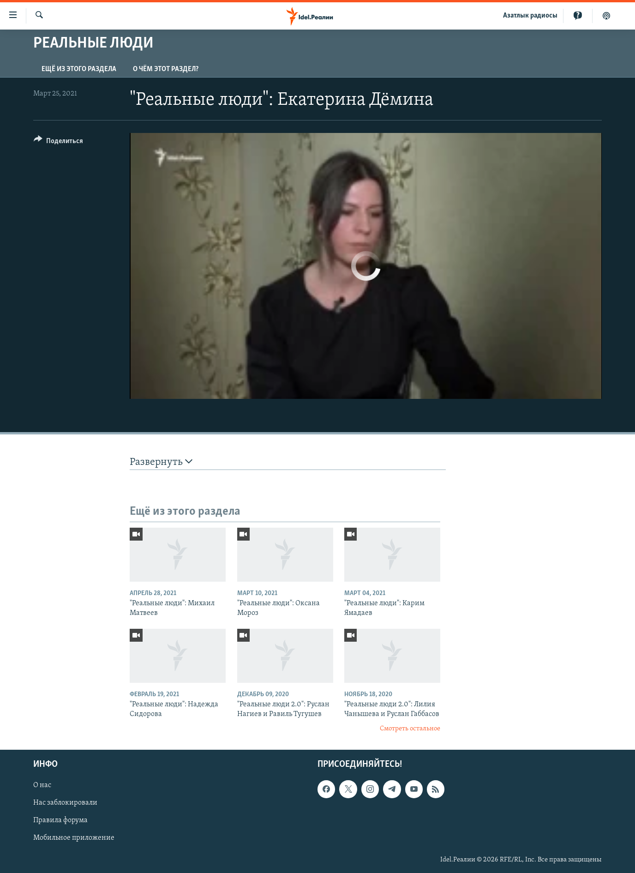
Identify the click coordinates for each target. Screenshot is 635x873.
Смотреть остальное (410, 728)
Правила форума (60, 820)
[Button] (58, 142)
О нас (42, 785)
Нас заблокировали (65, 803)
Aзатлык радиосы (530, 15)
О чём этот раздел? (165, 69)
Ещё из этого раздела (79, 69)
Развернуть (161, 462)
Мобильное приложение (73, 838)
